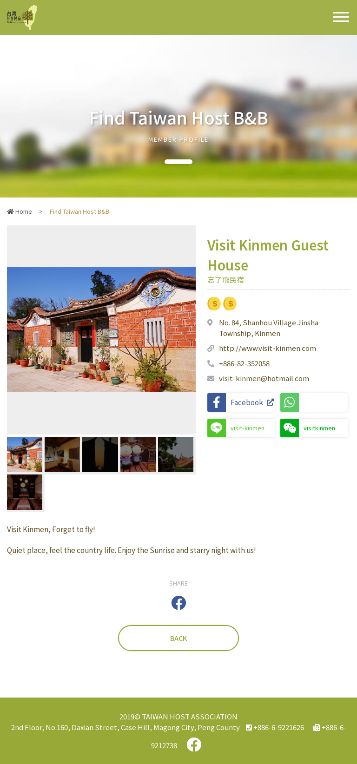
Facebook (240, 402)
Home (19, 211)
